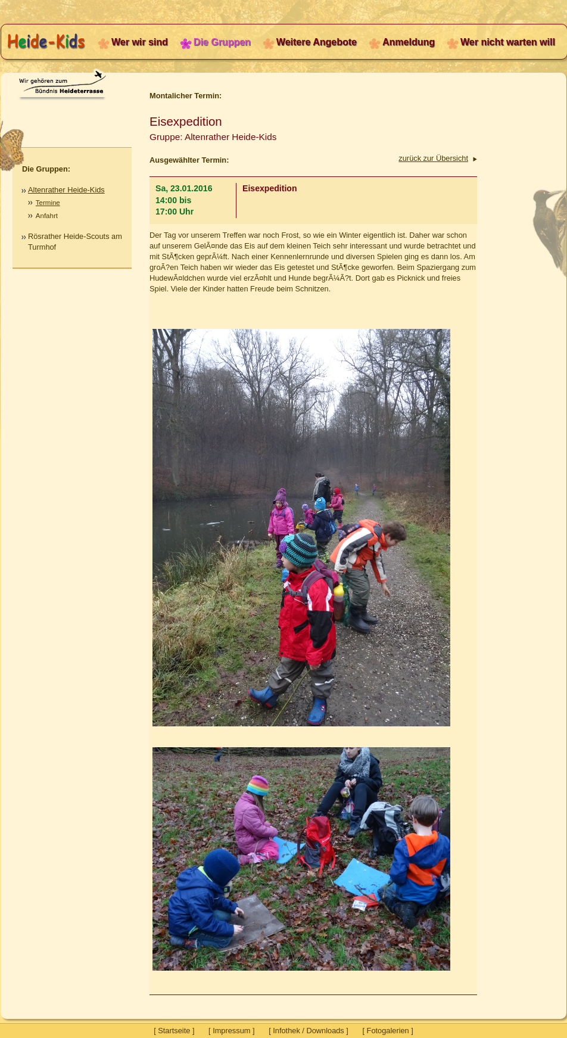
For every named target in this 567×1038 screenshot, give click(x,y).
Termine (48, 202)
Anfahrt (47, 215)
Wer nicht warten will (507, 42)
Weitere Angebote (316, 42)
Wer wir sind (139, 42)
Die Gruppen (222, 42)
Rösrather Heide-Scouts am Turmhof (75, 241)
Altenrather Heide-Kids (66, 189)
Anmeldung (408, 42)
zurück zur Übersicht (433, 158)
